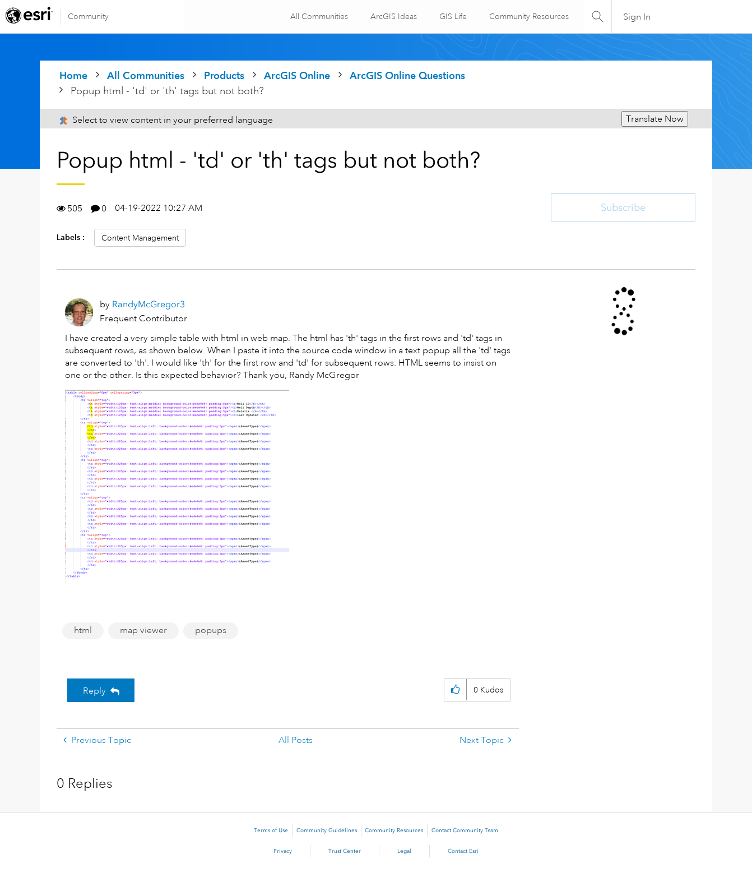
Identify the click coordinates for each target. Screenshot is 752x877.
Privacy (282, 851)
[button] (177, 487)
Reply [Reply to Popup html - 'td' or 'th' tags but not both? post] (94, 690)
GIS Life (451, 16)
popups (210, 630)
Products (224, 75)
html (83, 630)
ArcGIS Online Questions (407, 75)
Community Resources (527, 16)
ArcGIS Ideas (392, 16)
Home (73, 75)
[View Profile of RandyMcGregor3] (148, 304)
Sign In (637, 16)
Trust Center (344, 851)
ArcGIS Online (297, 75)
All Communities (317, 16)
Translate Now (655, 118)
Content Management (140, 238)
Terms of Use (271, 830)
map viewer (143, 630)
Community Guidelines (326, 830)
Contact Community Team (464, 830)
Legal (404, 851)
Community (88, 16)
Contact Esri (463, 851)
